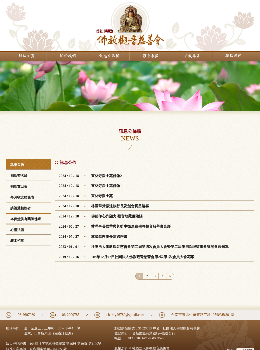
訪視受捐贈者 (20, 208)
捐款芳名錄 (18, 175)
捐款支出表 (18, 186)
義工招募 (17, 241)
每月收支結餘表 (22, 197)
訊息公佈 (17, 165)
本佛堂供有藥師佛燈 (25, 219)
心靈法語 (17, 230)
